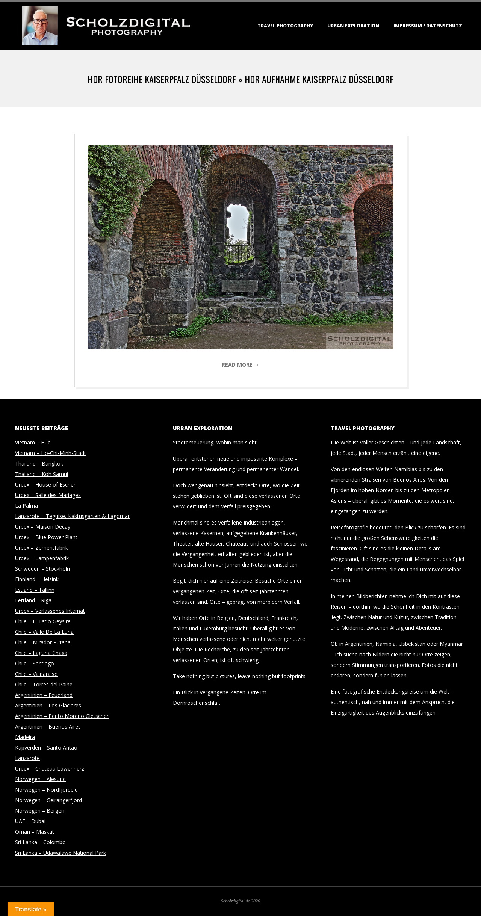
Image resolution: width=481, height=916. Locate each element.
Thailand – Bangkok (39, 463)
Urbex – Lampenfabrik (42, 558)
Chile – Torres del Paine (44, 684)
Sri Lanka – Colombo (40, 842)
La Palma (26, 505)
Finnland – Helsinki (37, 579)
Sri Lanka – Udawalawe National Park (60, 852)
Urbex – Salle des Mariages (48, 495)
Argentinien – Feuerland (44, 694)
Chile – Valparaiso (36, 673)
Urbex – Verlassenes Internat (50, 610)
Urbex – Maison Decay (42, 526)
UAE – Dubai (30, 821)
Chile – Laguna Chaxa (41, 652)
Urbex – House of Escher (45, 484)
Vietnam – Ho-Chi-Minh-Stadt (50, 452)
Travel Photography (285, 26)
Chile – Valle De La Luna (44, 631)
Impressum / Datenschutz (427, 26)
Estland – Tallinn (34, 589)
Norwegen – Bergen (39, 810)
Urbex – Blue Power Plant (46, 537)
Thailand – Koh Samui (41, 474)
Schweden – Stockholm (43, 568)
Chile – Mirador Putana (43, 642)
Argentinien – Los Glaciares (48, 705)
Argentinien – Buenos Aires (48, 726)
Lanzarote (27, 758)
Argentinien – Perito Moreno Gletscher (62, 715)
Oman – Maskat (34, 831)
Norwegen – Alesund (40, 779)
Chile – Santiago (34, 663)
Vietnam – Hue (33, 442)
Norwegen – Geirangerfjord (48, 800)
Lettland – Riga (33, 600)
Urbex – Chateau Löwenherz (49, 768)
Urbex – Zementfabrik (41, 547)
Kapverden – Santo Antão (46, 747)
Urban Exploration (353, 26)
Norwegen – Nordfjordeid (46, 789)
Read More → (240, 364)
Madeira (25, 737)
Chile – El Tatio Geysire (43, 621)
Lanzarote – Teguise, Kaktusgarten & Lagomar (72, 516)
